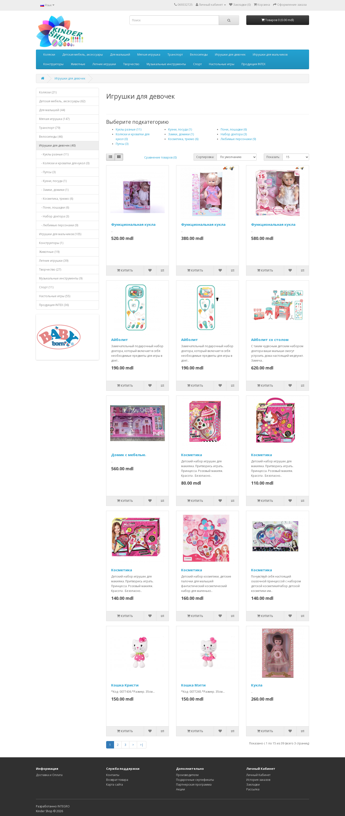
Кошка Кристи (124, 685)
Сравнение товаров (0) (160, 157)
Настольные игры (221, 64)
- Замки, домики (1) (54, 190)
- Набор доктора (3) (54, 216)
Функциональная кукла (133, 224)
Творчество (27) (50, 269)
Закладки (253, 784)
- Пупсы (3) (47, 172)
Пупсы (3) (122, 144)
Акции (180, 789)
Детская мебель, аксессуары (82, 54)
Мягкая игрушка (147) (54, 119)
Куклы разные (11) (128, 129)
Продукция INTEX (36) (54, 305)
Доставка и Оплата (49, 775)
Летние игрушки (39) (53, 261)
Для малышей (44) (52, 110)
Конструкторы (53, 64)
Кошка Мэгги (193, 685)
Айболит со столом (269, 339)
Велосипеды (199, 54)
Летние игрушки (104, 64)
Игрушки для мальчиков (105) (60, 234)
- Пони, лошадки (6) (54, 207)
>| (141, 745)
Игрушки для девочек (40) (57, 145)
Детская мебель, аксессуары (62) (62, 101)
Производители (187, 775)
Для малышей (120, 54)
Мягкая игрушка (148, 54)
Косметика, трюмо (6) (183, 139)
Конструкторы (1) (51, 243)
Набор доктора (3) (234, 134)
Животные (78, 64)
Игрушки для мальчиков (270, 54)
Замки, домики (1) (181, 134)
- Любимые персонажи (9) (58, 225)
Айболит (119, 339)
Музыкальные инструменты (166, 64)
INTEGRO (64, 806)
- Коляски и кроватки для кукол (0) (64, 163)
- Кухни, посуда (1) (53, 181)
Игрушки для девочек (230, 54)
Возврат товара (117, 780)
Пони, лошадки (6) (234, 129)
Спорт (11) (46, 287)
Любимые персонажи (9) (238, 139)
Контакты (112, 775)
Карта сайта (114, 784)
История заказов (258, 780)
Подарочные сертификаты (195, 780)
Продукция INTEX (253, 64)
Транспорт (175, 54)
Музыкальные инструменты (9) (60, 278)
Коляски (49, 54)
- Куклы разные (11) (54, 154)
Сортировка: (205, 157)
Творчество (131, 64)
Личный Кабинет (258, 775)
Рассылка (252, 789)
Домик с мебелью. (128, 454)
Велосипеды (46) (51, 137)
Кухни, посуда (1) (180, 129)
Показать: (273, 157)
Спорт (197, 64)
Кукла (256, 685)
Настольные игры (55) (54, 296)
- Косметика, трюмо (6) (56, 199)
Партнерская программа (194, 784)
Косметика (191, 454)
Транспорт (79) (49, 128)
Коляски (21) (48, 92)
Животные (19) (49, 252)
